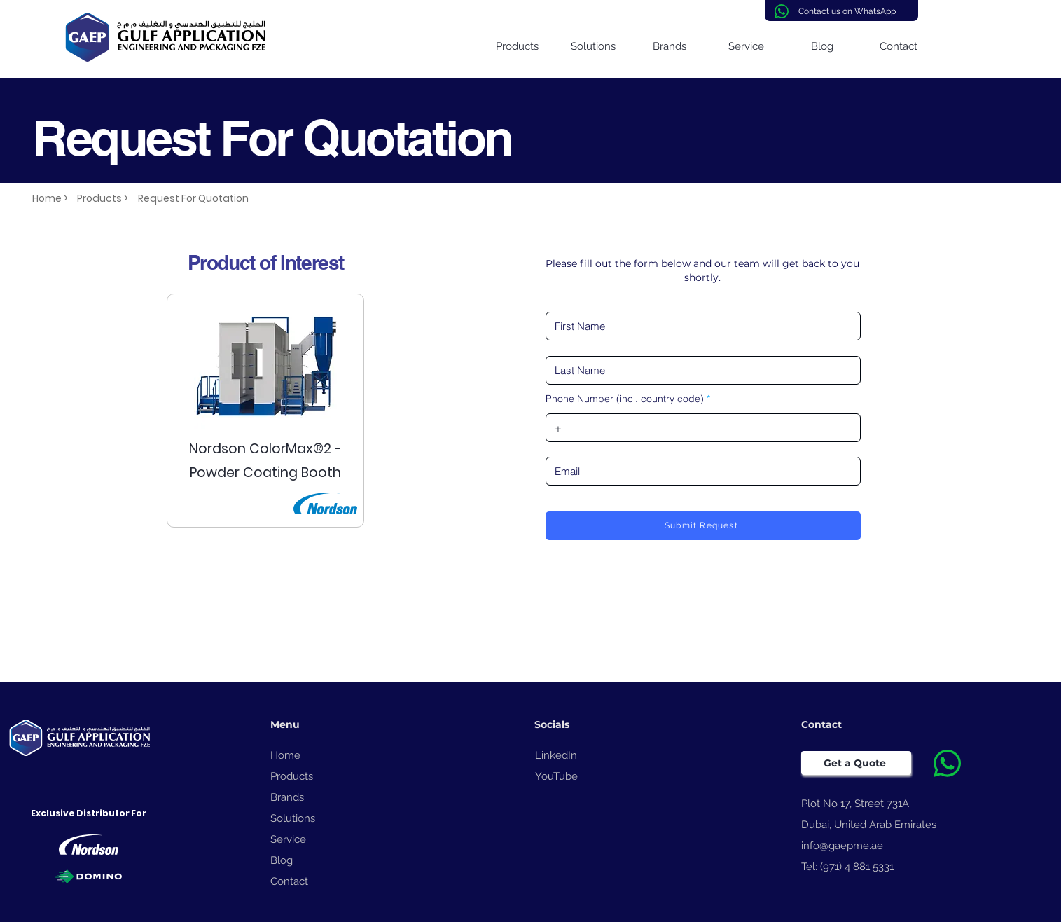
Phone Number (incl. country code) (625, 399)
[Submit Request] (703, 525)
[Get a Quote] (856, 763)
